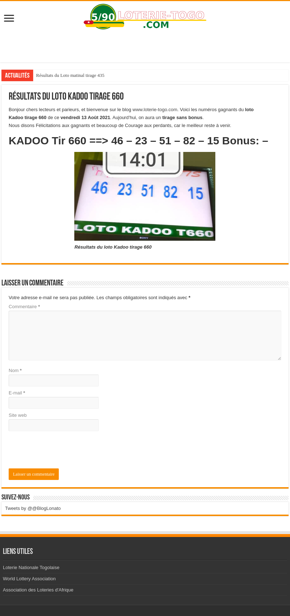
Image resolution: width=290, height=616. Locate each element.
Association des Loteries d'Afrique (38, 590)
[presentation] (58, 450)
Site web (18, 415)
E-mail (17, 393)
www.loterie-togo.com (154, 109)
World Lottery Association (29, 578)
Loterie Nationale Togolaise (31, 567)
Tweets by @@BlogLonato (33, 508)
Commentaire (24, 306)
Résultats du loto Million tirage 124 (69, 75)
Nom (15, 370)
